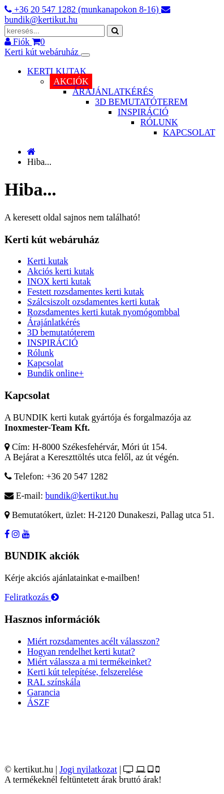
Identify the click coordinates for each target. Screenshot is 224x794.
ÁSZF (38, 702)
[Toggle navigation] (85, 55)
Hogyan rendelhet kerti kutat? (81, 651)
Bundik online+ (55, 373)
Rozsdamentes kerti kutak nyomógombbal (103, 312)
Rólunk (40, 353)
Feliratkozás (32, 597)
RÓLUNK (159, 122)
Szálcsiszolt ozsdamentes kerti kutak (93, 302)
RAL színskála (53, 682)
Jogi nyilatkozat (88, 769)
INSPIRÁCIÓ (143, 112)
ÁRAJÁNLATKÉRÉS (112, 91)
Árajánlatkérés (53, 322)
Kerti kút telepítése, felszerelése (85, 672)
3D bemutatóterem (61, 332)
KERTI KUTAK (57, 71)
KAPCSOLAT (189, 132)
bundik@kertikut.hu (81, 495)
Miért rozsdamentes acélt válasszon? (93, 641)
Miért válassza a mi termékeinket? (89, 661)
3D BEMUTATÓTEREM (141, 102)
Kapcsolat (45, 363)
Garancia (43, 692)
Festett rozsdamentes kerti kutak (85, 291)
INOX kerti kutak (59, 281)
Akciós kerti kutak (60, 271)
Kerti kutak (47, 261)
